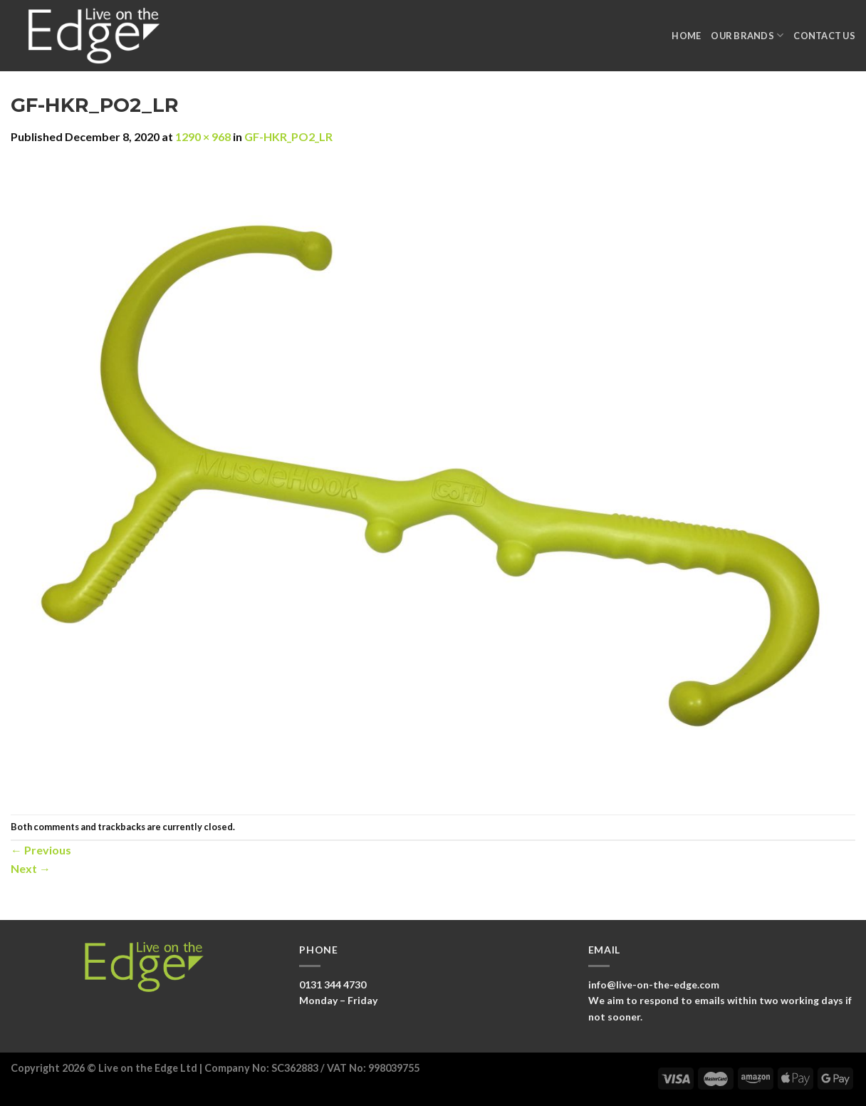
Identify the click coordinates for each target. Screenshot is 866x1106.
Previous (41, 850)
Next (31, 868)
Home (686, 35)
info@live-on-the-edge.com (653, 984)
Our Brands (747, 35)
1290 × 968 (203, 136)
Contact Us (824, 35)
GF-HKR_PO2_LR (288, 136)
